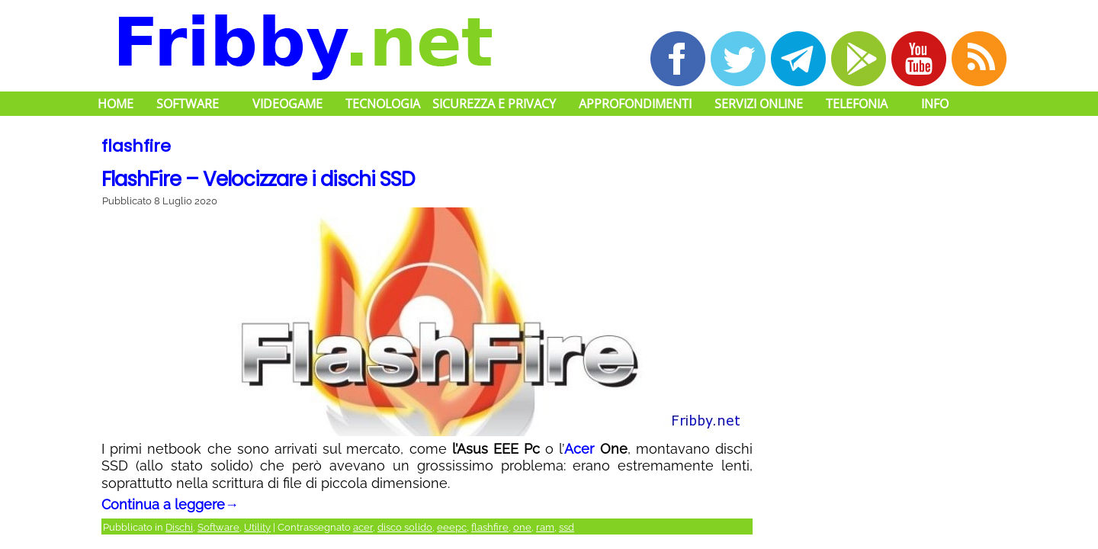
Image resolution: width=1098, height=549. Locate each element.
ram (545, 527)
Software (187, 103)
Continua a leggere (170, 504)
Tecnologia (382, 103)
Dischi (179, 527)
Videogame (287, 103)
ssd (566, 527)
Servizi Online (758, 103)
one (522, 527)
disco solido (404, 527)
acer (363, 527)
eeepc (452, 527)
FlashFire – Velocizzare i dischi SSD (258, 179)
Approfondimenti (635, 103)
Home (115, 103)
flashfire (490, 527)
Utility (257, 527)
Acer (579, 449)
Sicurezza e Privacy (494, 103)
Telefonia (857, 103)
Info (935, 103)
